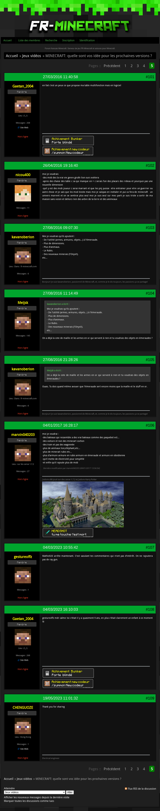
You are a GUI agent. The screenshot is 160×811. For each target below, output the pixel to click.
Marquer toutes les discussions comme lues (29, 801)
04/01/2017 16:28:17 (60, 425)
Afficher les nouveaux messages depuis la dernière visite (36, 797)
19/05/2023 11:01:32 (60, 698)
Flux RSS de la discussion (142, 788)
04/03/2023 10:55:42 (60, 547)
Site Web (24, 127)
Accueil (7, 40)
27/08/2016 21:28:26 (60, 360)
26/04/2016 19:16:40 (60, 165)
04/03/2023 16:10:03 (60, 609)
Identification (87, 40)
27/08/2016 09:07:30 (60, 228)
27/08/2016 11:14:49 (60, 293)
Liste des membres (29, 40)
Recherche (51, 40)
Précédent (112, 65)
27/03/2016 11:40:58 (60, 77)
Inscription (68, 40)
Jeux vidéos (31, 55)
